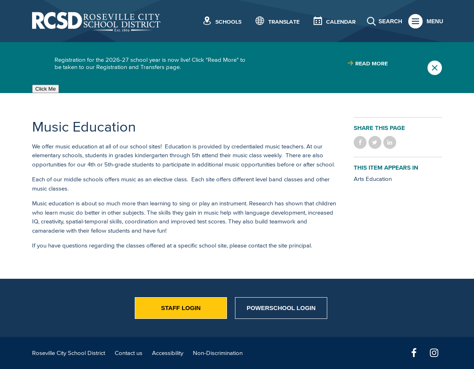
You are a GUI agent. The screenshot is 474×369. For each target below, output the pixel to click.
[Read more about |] (367, 64)
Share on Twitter (375, 142)
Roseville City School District (68, 352)
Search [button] (390, 21)
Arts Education (373, 178)
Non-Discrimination (218, 352)
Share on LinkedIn (389, 142)
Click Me (45, 89)
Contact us (128, 352)
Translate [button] (284, 22)
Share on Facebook (360, 142)
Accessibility (167, 352)
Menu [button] (435, 21)
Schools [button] (228, 22)
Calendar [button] (341, 22)
